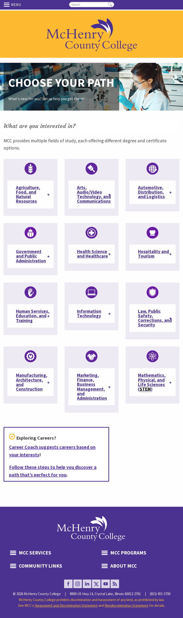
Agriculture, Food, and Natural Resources (28, 194)
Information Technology (89, 313)
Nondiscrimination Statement (126, 605)
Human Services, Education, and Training (33, 315)
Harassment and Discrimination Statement (66, 605)
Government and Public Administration (31, 256)
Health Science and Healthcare (92, 254)
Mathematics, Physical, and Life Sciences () (152, 382)
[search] (91, 4)
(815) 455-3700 (160, 593)
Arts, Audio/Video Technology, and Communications (94, 194)
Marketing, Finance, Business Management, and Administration (92, 386)
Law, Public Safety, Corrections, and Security (155, 318)
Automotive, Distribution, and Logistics (151, 192)
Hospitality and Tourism (153, 254)
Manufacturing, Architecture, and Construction (31, 382)
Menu (7, 4)
